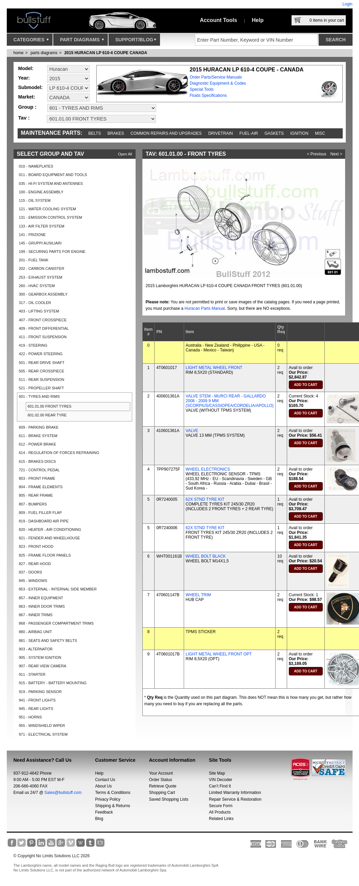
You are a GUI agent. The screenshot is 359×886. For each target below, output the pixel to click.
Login (347, 4)
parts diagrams (44, 52)
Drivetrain (220, 133)
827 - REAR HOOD (35, 564)
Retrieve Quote (162, 786)
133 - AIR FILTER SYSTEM (41, 226)
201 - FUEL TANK (33, 260)
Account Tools (218, 20)
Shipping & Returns (112, 805)
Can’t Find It (220, 786)
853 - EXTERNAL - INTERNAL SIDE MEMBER (58, 589)
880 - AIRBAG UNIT (35, 632)
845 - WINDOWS (33, 581)
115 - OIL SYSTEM (35, 200)
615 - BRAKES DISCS (37, 461)
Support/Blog (135, 41)
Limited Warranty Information (235, 792)
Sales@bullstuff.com (62, 792)
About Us (103, 786)
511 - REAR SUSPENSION (41, 379)
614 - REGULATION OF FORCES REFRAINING (59, 453)
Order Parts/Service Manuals (216, 77)
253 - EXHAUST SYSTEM (40, 277)
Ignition (299, 133)
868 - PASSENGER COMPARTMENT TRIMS (56, 623)
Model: (26, 68)
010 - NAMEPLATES (36, 166)
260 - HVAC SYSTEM (37, 286)
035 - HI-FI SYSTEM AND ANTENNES (51, 183)
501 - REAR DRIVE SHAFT (41, 363)
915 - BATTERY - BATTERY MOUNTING (53, 683)
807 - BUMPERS (33, 504)
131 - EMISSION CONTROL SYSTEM (50, 217)
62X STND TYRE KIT (205, 499)
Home (19, 52)
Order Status (160, 779)
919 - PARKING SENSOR (40, 692)
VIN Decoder (220, 779)
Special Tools (202, 89)
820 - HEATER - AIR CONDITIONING (50, 529)
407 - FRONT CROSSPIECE (43, 320)
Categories (31, 41)
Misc (320, 133)
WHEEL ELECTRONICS (208, 469)
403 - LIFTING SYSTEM (39, 311)
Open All (125, 154)
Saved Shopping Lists (168, 799)
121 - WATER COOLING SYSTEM (47, 209)
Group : (27, 107)
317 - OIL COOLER (35, 303)
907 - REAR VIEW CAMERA (42, 666)
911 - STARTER (32, 674)
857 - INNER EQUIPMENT (41, 598)
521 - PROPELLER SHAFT (41, 388)
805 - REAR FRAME (36, 495)
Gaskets (274, 133)
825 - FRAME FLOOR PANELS (45, 555)
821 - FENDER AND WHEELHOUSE (49, 538)
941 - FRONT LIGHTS (37, 700)
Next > (336, 154)
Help (258, 20)
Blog (99, 818)
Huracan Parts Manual (204, 308)
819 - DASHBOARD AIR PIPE (44, 521)
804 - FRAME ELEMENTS (41, 487)
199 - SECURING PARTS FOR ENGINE (52, 252)
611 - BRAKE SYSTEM (38, 436)
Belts (94, 133)
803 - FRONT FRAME (37, 478)
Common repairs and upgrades (166, 133)
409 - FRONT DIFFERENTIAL (44, 328)
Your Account (161, 773)
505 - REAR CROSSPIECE (41, 371)
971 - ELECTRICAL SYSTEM (43, 734)
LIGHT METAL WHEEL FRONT (214, 367)
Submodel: (30, 87)
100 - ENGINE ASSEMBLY (41, 192)
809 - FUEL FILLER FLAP (40, 513)
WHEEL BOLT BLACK (206, 556)
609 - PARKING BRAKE (39, 427)
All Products (220, 812)
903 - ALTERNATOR (36, 649)
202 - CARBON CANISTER (41, 268)
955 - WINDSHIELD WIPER (42, 725)
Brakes (115, 133)
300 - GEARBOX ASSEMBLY (43, 294)
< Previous (316, 154)
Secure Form (220, 805)
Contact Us (105, 779)
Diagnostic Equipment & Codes (218, 83)
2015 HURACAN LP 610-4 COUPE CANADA (105, 52)
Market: (26, 97)
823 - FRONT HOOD (36, 546)
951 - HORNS (30, 717)
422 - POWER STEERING (41, 354)
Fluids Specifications (208, 95)
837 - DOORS (30, 572)
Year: (24, 78)
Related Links (221, 818)
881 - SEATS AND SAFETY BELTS (48, 641)
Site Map (217, 773)
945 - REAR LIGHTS (36, 709)
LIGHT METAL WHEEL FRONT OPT (219, 654)
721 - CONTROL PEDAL (39, 470)
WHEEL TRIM (198, 594)
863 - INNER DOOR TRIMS (42, 606)
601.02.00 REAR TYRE (47, 415)
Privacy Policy (107, 799)
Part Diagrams (82, 41)
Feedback (104, 812)
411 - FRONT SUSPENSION (43, 337)
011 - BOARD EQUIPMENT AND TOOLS (53, 175)
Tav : (24, 118)
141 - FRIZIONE (32, 235)
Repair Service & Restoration (235, 799)
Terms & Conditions (112, 792)
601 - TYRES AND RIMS (39, 396)
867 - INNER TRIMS (36, 615)
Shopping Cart (162, 792)
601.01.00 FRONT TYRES (50, 406)
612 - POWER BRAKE (37, 444)
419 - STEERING (33, 345)
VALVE (192, 430)
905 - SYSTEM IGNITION (40, 657)
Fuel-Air (248, 133)
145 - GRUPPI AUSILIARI (40, 243)
